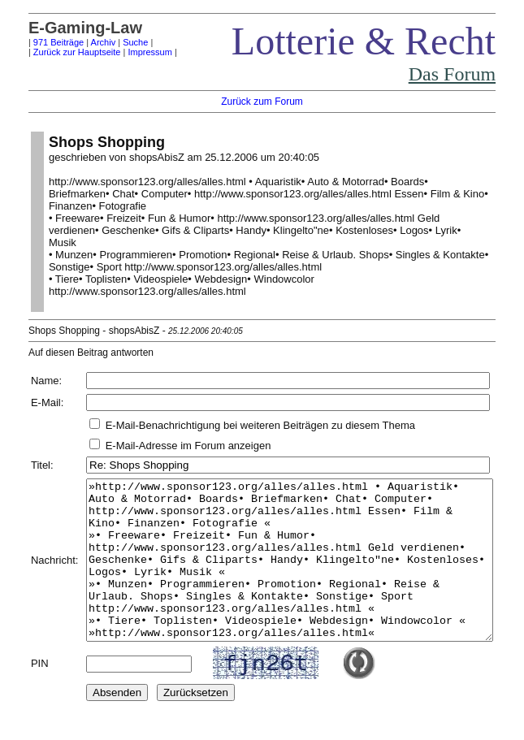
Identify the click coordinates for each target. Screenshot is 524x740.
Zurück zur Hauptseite (57, 52)
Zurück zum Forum (266, 101)
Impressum (130, 52)
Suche (115, 42)
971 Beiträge (38, 42)
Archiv (83, 42)
